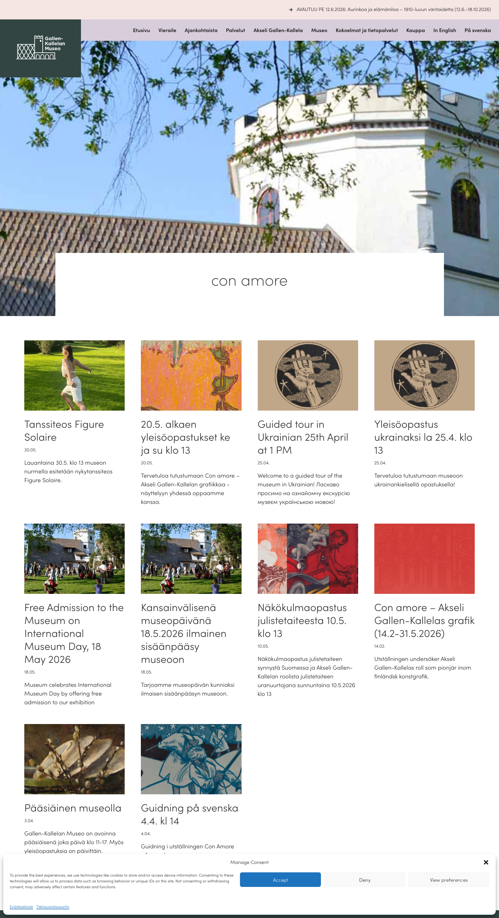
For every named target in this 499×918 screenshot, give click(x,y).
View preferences (449, 879)
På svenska (478, 30)
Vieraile (167, 30)
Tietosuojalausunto (52, 906)
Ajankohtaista (201, 30)
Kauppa (415, 30)
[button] (486, 862)
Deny (364, 879)
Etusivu (141, 30)
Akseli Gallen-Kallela (278, 30)
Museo (319, 30)
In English (444, 30)
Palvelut (235, 30)
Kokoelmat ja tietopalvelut (367, 30)
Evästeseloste (21, 906)
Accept (280, 879)
